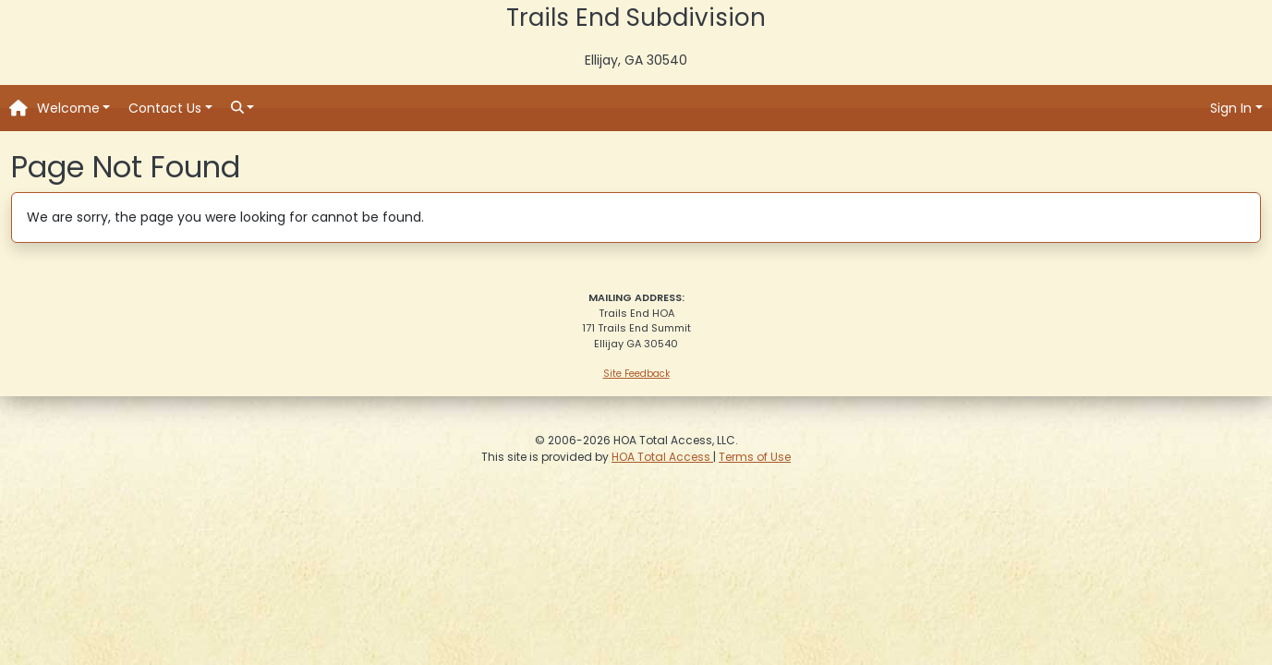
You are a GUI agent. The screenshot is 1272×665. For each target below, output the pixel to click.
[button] (74, 108)
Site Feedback (636, 374)
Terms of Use (755, 457)
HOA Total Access (662, 457)
